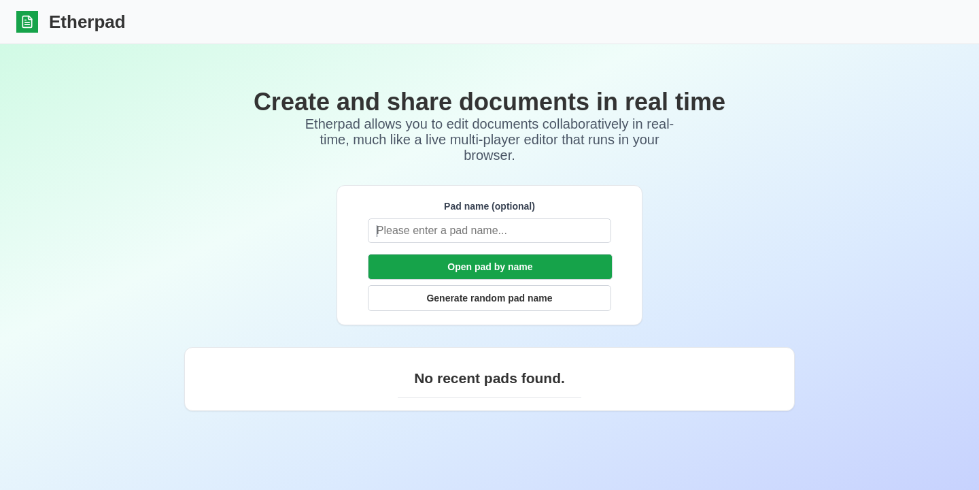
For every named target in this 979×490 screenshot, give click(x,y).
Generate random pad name (489, 298)
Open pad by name (489, 266)
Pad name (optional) (413, 206)
